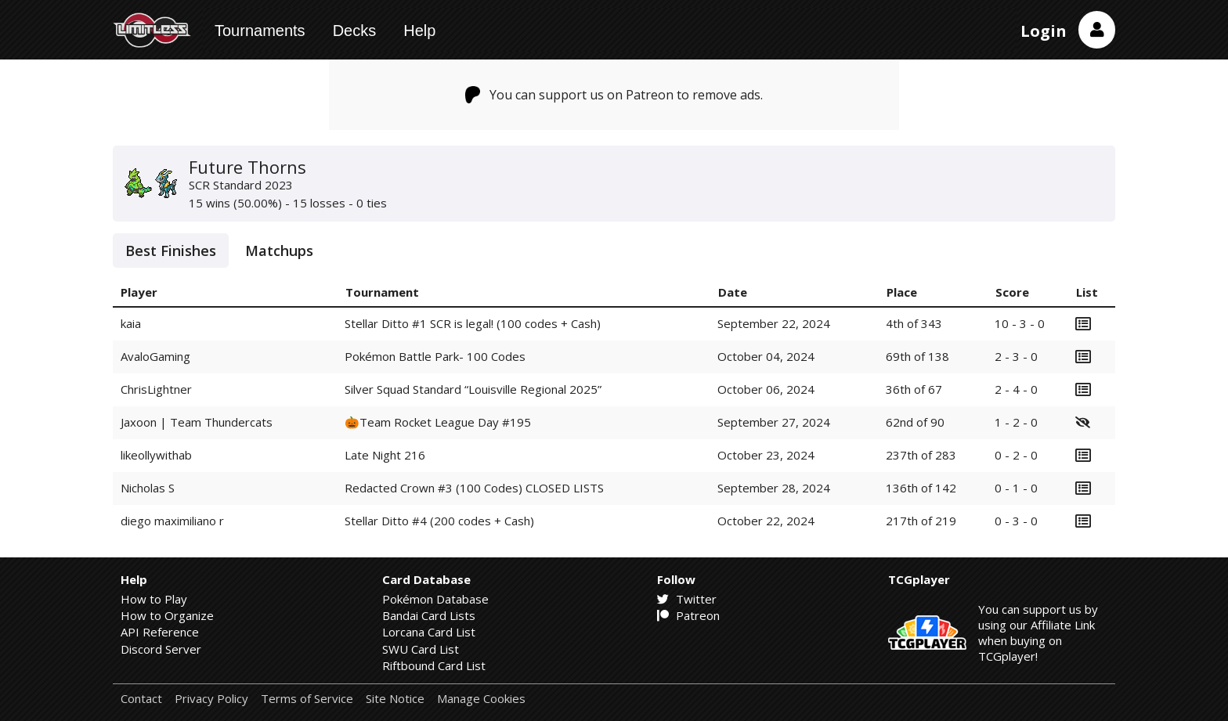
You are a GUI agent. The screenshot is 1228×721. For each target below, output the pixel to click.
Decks (355, 30)
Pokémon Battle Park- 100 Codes (435, 356)
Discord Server (161, 649)
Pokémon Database (435, 599)
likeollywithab (156, 455)
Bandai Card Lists (428, 615)
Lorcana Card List (428, 632)
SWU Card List (420, 649)
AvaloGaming (155, 356)
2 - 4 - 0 (1016, 389)
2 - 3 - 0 (1016, 356)
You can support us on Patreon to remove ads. (614, 94)
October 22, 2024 (765, 520)
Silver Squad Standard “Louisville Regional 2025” (473, 389)
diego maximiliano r (172, 520)
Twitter (687, 599)
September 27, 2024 (773, 422)
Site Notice (395, 698)
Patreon (688, 615)
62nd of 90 (915, 422)
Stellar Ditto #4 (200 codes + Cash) (439, 520)
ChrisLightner (156, 389)
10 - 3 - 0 (1020, 323)
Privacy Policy (211, 698)
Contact (141, 698)
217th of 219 (921, 520)
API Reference (160, 632)
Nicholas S (148, 488)
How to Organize (167, 615)
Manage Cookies (481, 698)
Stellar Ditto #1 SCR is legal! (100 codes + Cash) (473, 323)
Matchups (279, 250)
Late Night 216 (385, 455)
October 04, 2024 (765, 356)
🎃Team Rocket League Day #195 (438, 422)
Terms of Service (307, 698)
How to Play (154, 599)
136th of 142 (921, 488)
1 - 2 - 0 (1016, 422)
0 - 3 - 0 (1016, 520)
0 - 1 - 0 (1016, 488)
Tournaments (260, 30)
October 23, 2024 (765, 455)
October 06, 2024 (765, 389)
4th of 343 (914, 323)
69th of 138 (917, 356)
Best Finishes (170, 250)
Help (419, 30)
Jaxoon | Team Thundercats (197, 422)
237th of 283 (921, 455)
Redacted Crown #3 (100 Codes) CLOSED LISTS (474, 488)
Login (1043, 30)
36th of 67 (914, 389)
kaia (131, 323)
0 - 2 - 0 (1016, 455)
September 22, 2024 (773, 323)
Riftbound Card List (434, 665)
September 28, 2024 (773, 488)
